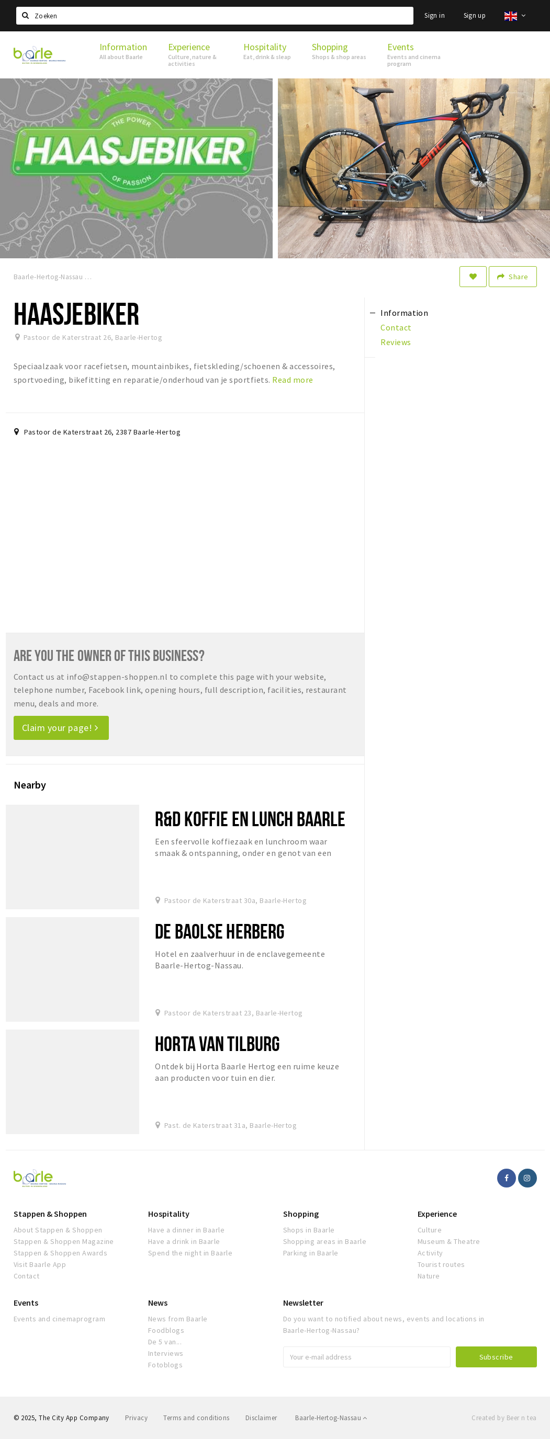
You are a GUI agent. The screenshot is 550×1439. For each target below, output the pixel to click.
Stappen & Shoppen (50, 1213)
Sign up (475, 15)
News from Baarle (178, 1318)
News (157, 1302)
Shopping (301, 1213)
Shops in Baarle (309, 1230)
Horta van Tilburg (217, 1043)
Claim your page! (60, 728)
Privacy (136, 1417)
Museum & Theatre (449, 1241)
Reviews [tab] (395, 342)
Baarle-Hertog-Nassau (331, 1417)
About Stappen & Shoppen (58, 1230)
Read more (292, 379)
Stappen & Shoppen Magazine (64, 1241)
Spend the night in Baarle (190, 1253)
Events (26, 1302)
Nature (429, 1276)
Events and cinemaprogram (60, 1318)
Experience (437, 1213)
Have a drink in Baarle (184, 1241)
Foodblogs (166, 1330)
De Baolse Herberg (220, 931)
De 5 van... (165, 1341)
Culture (430, 1230)
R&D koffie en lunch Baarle (250, 818)
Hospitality (168, 1213)
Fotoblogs (165, 1364)
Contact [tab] (395, 327)
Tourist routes (441, 1264)
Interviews (166, 1353)
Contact (27, 1276)
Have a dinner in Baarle (186, 1230)
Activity (430, 1253)
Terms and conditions (196, 1417)
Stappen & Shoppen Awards (61, 1253)
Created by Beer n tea (504, 1417)
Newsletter (303, 1302)
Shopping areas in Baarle (325, 1241)
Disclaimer (261, 1417)
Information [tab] (404, 312)
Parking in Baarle (311, 1253)
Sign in (434, 15)
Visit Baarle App (40, 1264)
